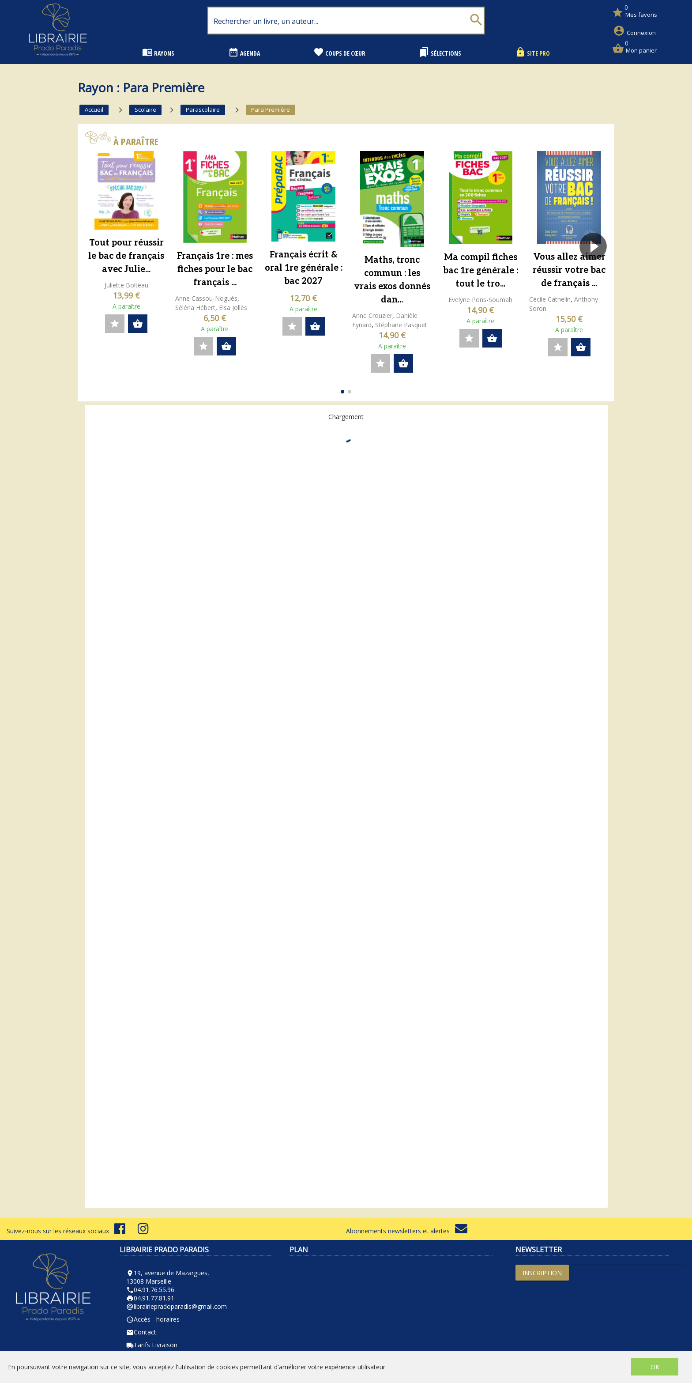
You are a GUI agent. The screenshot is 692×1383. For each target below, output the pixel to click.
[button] (597, 271)
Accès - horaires (153, 1319)
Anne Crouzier (372, 315)
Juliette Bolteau (126, 285)
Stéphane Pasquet (401, 325)
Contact (141, 1332)
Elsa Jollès (233, 307)
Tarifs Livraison (151, 1345)
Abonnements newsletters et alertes (406, 1231)
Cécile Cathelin (550, 299)
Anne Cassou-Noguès (206, 298)
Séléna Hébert (195, 307)
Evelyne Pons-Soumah (480, 299)
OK (655, 1367)
